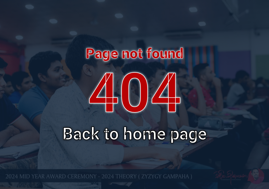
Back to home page (135, 134)
